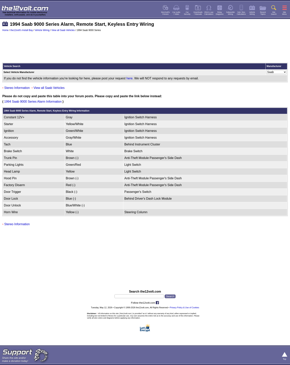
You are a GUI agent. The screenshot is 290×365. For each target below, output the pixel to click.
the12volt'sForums (165, 13)
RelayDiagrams (219, 13)
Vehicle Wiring (42, 30)
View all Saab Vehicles (63, 30)
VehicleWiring (252, 13)
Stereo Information (17, 87)
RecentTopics (263, 13)
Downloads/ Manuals (198, 13)
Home (5, 30)
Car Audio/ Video (176, 13)
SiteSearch (274, 13)
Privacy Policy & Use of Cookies (184, 307)
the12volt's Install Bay (21, 30)
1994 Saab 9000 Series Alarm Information (33, 101)
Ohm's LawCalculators (208, 13)
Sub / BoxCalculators (241, 13)
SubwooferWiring (230, 13)
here (129, 78)
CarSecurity (187, 13)
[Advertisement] (145, 49)
